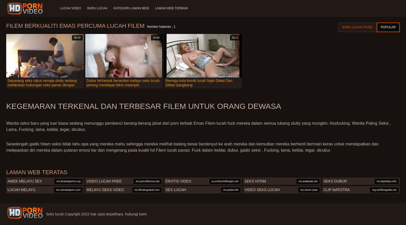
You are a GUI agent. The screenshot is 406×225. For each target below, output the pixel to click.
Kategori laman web (131, 8)
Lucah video (70, 8)
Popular (388, 27)
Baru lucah (97, 8)
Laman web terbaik (171, 8)
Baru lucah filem (357, 27)
